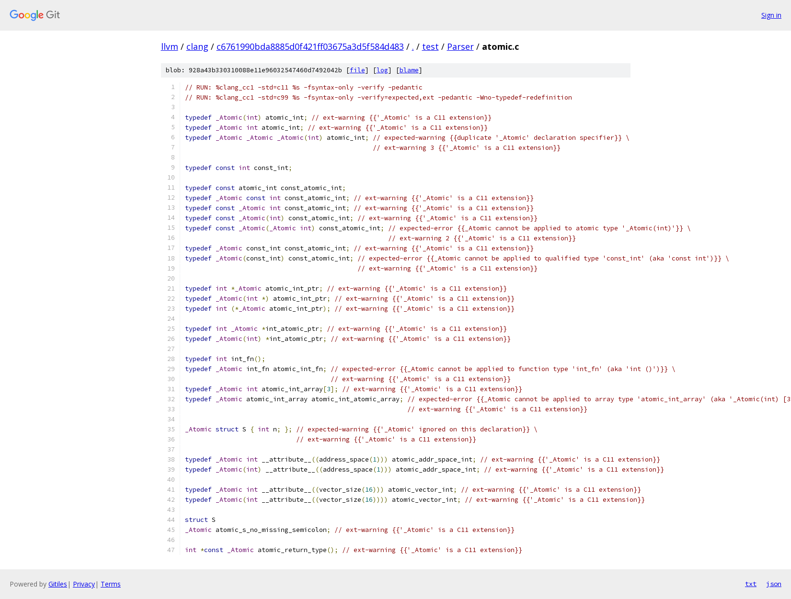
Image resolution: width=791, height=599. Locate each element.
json (773, 583)
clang (197, 46)
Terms (111, 583)
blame (409, 70)
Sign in (771, 15)
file (357, 70)
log (382, 70)
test (430, 46)
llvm (169, 46)
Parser (460, 46)
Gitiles (57, 583)
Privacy (84, 583)
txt (751, 583)
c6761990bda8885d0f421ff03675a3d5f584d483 (310, 46)
